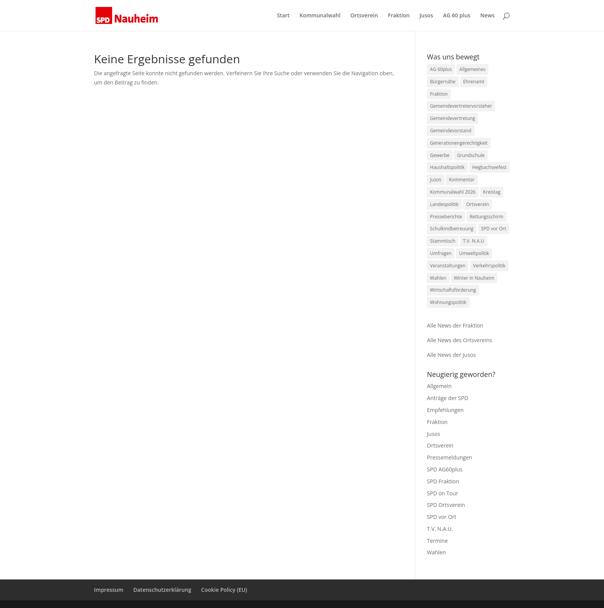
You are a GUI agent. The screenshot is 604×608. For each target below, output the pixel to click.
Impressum (108, 589)
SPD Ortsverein (446, 504)
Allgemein (439, 386)
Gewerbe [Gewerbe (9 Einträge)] (439, 155)
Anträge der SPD (447, 398)
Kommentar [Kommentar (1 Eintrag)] (462, 179)
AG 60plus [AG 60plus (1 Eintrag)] (441, 69)
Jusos (426, 16)
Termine (437, 540)
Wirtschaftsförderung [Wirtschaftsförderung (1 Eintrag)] (453, 290)
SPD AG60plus (444, 469)
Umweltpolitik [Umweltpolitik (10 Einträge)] (474, 253)
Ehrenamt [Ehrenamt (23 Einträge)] (473, 81)
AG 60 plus (456, 16)
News (487, 16)
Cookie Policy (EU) (224, 589)
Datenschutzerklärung (162, 589)
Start (283, 16)
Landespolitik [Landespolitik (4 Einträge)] (444, 204)
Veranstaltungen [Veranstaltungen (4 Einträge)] (447, 265)
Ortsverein (364, 16)
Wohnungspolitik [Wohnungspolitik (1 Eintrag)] (448, 302)
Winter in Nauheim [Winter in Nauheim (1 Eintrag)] (474, 278)
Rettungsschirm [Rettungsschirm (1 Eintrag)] (486, 216)
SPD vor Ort (441, 516)
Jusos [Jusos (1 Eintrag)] (435, 179)
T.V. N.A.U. (440, 528)
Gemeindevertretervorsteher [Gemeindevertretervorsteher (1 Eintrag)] (461, 106)
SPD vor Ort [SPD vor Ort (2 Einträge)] (493, 228)
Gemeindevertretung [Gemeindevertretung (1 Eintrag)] (452, 118)
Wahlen (436, 552)
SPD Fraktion (443, 481)
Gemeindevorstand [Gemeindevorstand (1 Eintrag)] (450, 130)
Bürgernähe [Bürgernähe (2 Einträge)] (442, 81)
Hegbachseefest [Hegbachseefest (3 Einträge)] (489, 167)
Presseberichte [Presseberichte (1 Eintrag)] (446, 216)
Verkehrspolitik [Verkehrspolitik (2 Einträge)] (489, 265)
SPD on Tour (442, 493)
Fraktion (399, 16)
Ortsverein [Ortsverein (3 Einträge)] (477, 204)
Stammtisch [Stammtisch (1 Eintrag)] (442, 241)
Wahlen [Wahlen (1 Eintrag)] (438, 278)
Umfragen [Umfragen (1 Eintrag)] (440, 253)
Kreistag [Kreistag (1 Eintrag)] (491, 192)
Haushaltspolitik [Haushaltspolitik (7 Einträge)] (447, 167)
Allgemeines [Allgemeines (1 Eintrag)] (473, 69)
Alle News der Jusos (451, 354)
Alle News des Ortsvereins (459, 340)
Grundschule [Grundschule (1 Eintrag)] (471, 155)
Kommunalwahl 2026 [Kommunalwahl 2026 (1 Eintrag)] (452, 192)
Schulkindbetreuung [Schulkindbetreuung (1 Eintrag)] (451, 228)
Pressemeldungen (449, 457)
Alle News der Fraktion (455, 325)
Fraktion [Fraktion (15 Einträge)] (439, 94)
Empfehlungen (445, 410)
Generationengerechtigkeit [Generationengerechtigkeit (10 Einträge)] (458, 143)
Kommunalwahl (319, 16)
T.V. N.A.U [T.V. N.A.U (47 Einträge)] (473, 241)
